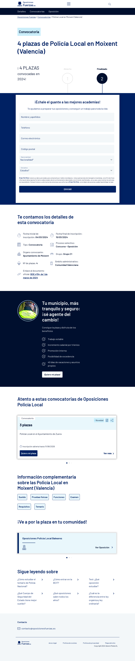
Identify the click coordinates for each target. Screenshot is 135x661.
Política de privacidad (91, 643)
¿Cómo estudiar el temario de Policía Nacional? (26, 583)
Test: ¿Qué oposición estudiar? (94, 583)
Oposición (54, 11)
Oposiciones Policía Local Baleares (42, 538)
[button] (66, 463)
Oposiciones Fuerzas (26, 17)
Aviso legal (53, 643)
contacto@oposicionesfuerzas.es (38, 628)
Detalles (21, 11)
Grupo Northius (24, 178)
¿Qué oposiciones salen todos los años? (62, 596)
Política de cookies (70, 643)
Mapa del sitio (110, 643)
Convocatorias (44, 17)
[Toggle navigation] (69, 4)
